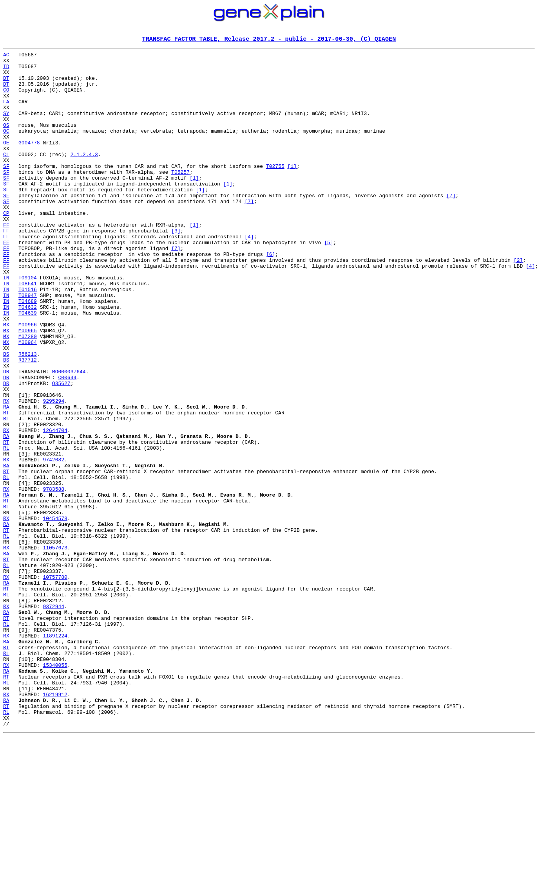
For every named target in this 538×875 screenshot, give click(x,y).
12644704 (55, 507)
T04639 (27, 366)
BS (6, 415)
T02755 (275, 190)
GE (6, 162)
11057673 (55, 648)
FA (6, 112)
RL (6, 493)
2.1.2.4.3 (84, 176)
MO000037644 (69, 436)
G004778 (29, 162)
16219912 (55, 824)
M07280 (27, 394)
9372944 (53, 718)
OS (6, 140)
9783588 (53, 577)
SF (6, 190)
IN (6, 324)
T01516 (27, 338)
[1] (291, 190)
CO (6, 98)
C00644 (67, 443)
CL (6, 176)
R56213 (27, 415)
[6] (270, 295)
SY (6, 126)
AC (6, 56)
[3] (175, 267)
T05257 (180, 197)
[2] (518, 302)
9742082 (53, 542)
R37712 (27, 422)
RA (6, 479)
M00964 (27, 401)
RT (6, 486)
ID (6, 70)
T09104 (27, 324)
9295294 (53, 471)
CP (6, 246)
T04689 (27, 352)
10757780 (55, 683)
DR (6, 436)
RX (6, 471)
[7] (450, 225)
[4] (249, 274)
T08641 (27, 331)
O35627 (61, 450)
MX (6, 380)
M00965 (27, 387)
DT (6, 84)
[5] (328, 281)
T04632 (27, 359)
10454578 (55, 612)
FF (6, 260)
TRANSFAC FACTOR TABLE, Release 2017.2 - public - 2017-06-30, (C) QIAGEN (269, 39)
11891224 (55, 753)
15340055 (55, 788)
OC (6, 147)
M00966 (27, 380)
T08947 (27, 345)
